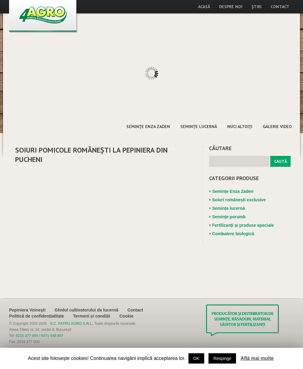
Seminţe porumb (228, 216)
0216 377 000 (27, 336)
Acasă (204, 6)
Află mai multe (257, 358)
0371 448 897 (52, 336)
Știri (256, 6)
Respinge (222, 358)
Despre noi (230, 6)
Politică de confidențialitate (36, 316)
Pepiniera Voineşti (27, 310)
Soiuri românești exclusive (239, 199)
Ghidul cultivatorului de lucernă (86, 310)
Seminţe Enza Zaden (148, 126)
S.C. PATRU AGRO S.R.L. (72, 323)
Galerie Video (277, 126)
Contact (280, 6)
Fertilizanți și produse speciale (243, 225)
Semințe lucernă (198, 126)
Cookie (126, 316)
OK (196, 358)
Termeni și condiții (91, 316)
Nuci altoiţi (239, 126)
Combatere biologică (233, 233)
